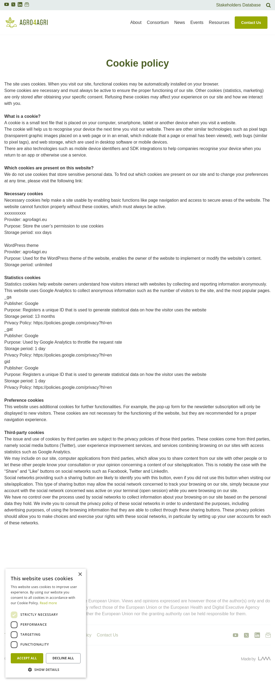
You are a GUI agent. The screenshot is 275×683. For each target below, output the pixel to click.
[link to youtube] (6, 6)
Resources (219, 22)
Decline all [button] (63, 658)
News (179, 22)
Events (197, 22)
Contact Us (251, 22)
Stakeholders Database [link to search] (238, 5)
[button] (46, 669)
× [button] (80, 574)
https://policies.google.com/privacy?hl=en (72, 323)
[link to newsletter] (26, 6)
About (136, 22)
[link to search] (268, 5)
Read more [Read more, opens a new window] (48, 603)
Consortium (158, 22)
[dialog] (45, 623)
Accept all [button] (27, 658)
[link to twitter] (13, 4)
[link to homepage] (26, 22)
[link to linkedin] (20, 6)
